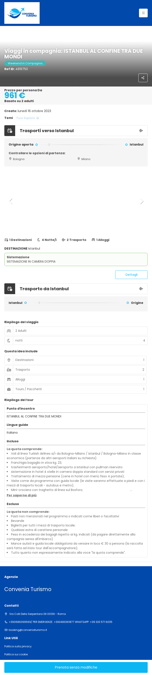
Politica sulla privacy (18, 646)
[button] (10, 201)
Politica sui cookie (16, 654)
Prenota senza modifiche (76, 667)
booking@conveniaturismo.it (28, 630)
